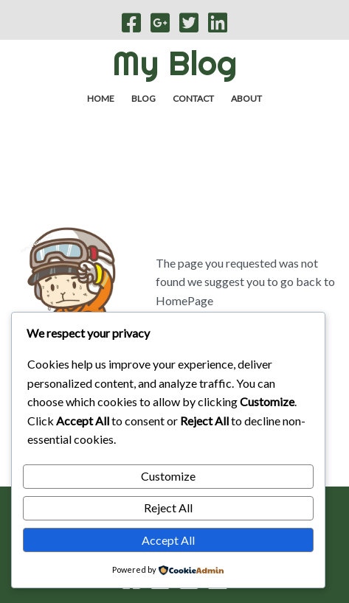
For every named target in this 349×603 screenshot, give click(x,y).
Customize (168, 476)
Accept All (168, 540)
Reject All (168, 508)
